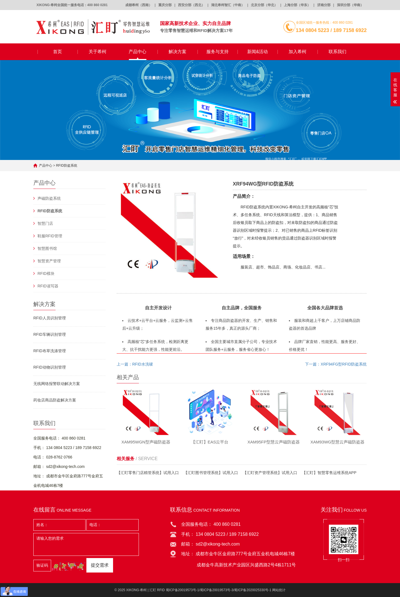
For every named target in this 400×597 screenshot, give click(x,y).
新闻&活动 (257, 51)
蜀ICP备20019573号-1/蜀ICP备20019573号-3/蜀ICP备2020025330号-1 (218, 590)
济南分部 (324, 5)
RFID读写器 (48, 286)
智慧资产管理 (49, 261)
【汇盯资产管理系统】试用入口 (270, 472)
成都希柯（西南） (138, 5)
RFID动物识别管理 (49, 367)
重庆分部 (165, 5)
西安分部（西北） (191, 5)
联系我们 (337, 51)
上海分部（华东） (297, 5)
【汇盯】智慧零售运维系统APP (329, 472)
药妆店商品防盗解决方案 (54, 400)
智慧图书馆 (47, 248)
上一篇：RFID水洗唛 (135, 364)
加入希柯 (297, 51)
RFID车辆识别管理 (49, 334)
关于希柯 (97, 51)
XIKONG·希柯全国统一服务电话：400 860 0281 (72, 5)
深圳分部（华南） (350, 5)
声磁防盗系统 (49, 198)
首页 (57, 51)
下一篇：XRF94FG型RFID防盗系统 (336, 364)
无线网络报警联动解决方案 (56, 383)
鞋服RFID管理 (50, 236)
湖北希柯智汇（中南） (227, 5)
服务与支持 (217, 51)
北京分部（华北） (264, 5)
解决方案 (177, 51)
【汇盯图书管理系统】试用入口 (211, 472)
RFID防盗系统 (66, 165)
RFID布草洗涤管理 (49, 351)
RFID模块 (46, 273)
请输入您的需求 (86, 544)
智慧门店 (45, 223)
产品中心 (137, 51)
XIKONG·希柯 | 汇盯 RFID (145, 590)
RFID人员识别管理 (49, 318)
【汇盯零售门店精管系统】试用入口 (148, 472)
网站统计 (279, 590)
